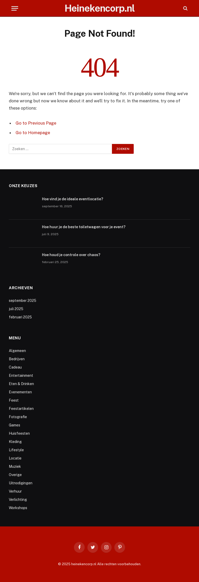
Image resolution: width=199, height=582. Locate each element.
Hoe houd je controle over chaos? (71, 255)
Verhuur (15, 491)
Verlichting (18, 499)
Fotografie (18, 417)
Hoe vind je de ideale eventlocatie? (72, 199)
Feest (14, 400)
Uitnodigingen (20, 483)
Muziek (15, 466)
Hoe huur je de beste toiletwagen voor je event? (83, 227)
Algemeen (17, 351)
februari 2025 (20, 317)
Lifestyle (16, 450)
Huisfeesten (19, 433)
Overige (15, 475)
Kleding (15, 442)
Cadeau (15, 367)
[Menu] (14, 8)
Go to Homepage (33, 132)
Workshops (18, 508)
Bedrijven (17, 359)
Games (14, 425)
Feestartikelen (21, 409)
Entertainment (21, 375)
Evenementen (20, 392)
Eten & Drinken (21, 384)
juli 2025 (16, 309)
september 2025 (22, 300)
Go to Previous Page (36, 123)
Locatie (15, 458)
